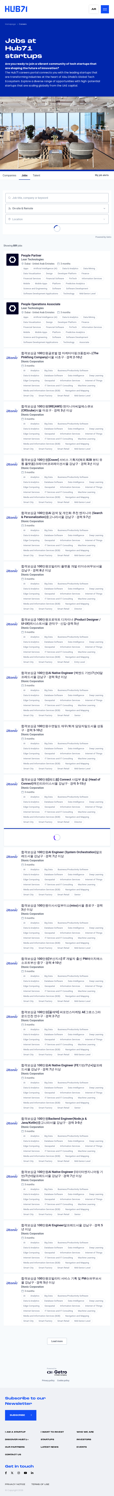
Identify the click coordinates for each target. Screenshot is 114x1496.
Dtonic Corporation (32, 361)
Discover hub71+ (17, 1440)
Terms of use (40, 1484)
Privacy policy (48, 1380)
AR (93, 9)
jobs (25, 175)
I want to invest (52, 1432)
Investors (84, 1440)
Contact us (13, 1455)
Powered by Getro (103, 237)
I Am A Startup (15, 1432)
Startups (47, 1440)
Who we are (85, 1432)
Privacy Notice (15, 1484)
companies (9, 175)
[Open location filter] (104, 219)
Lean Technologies (32, 259)
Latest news (49, 1447)
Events (82, 1447)
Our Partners (15, 1447)
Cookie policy (63, 1380)
